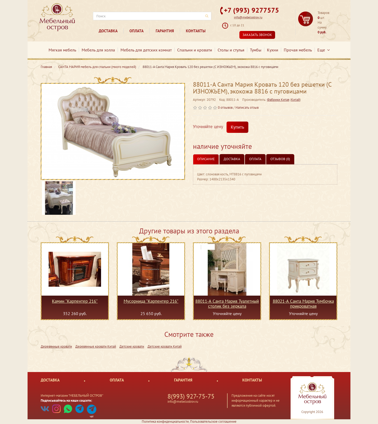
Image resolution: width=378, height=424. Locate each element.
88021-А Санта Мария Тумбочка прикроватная (303, 303)
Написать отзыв (247, 107)
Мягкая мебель (62, 50)
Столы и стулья (231, 50)
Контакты (196, 30)
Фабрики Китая (278, 99)
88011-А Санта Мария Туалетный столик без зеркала (227, 303)
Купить (237, 127)
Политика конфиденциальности (165, 421)
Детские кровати (131, 346)
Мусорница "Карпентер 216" (151, 301)
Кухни (272, 50)
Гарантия (165, 30)
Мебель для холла (98, 50)
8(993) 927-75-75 (190, 396)
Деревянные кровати (56, 346)
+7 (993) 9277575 (251, 10)
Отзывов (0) (280, 159)
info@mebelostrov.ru (248, 17)
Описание (206, 159)
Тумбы (255, 50)
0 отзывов (225, 107)
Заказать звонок (257, 35)
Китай (295, 99)
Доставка (108, 30)
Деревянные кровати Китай (95, 346)
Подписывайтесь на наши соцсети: (66, 400)
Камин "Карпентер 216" (75, 301)
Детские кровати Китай (165, 346)
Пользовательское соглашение (213, 421)
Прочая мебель (298, 50)
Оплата (136, 30)
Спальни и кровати (194, 50)
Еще (323, 50)
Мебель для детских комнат (146, 50)
